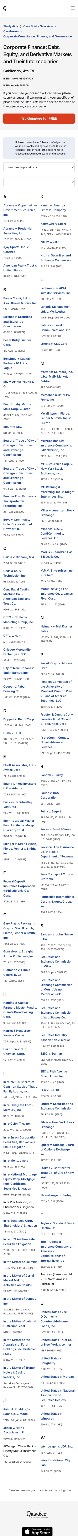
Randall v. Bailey (52, 775)
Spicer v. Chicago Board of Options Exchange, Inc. (57, 1149)
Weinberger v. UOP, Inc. (57, 1446)
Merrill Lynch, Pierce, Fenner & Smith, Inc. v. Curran (56, 418)
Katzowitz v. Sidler (53, 224)
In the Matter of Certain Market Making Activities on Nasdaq (19, 1280)
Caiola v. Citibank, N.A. (19, 557)
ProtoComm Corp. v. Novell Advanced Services (55, 742)
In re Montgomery (15, 1160)
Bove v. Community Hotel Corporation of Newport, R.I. (17, 524)
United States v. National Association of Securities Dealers (58, 1395)
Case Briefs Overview (38, 26)
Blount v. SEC (12, 426)
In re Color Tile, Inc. (17, 1123)
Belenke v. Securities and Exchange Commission (17, 321)
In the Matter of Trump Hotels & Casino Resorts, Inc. (19, 1372)
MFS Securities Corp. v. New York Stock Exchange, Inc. (57, 468)
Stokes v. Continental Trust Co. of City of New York (57, 1172)
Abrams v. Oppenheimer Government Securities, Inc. (20, 210)
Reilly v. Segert (51, 811)
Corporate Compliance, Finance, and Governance (37, 36)
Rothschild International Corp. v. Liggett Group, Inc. (57, 901)
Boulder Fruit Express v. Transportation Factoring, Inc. (19, 500)
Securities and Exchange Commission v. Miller (57, 961)
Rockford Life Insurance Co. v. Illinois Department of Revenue (57, 851)
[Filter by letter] (39, 182)
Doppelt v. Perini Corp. (19, 719)
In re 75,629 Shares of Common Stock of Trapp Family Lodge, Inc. (20, 1086)
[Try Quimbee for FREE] (39, 119)
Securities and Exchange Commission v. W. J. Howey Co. (57, 1012)
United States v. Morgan (57, 1376)
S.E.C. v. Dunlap (51, 1053)
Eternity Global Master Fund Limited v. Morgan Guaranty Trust (19, 825)
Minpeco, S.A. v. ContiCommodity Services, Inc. (52, 533)
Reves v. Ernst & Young (57, 829)
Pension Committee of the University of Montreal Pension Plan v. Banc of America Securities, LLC (56, 691)
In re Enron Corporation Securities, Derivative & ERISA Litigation (19, 1142)
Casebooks (11, 31)
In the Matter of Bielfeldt (20, 1262)
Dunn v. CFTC (12, 733)
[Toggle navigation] (73, 8)
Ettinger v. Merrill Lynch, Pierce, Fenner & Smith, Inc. (20, 848)
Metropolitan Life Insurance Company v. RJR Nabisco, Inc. (56, 445)
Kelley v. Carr (50, 241)
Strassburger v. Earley (56, 1195)
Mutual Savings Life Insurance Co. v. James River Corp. (57, 593)
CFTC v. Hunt (12, 635)
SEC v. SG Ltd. (50, 1090)
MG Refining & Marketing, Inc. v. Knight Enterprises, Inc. (57, 491)
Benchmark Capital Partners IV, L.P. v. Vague (16, 363)
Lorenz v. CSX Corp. (54, 343)
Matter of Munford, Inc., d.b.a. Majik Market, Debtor (57, 376)
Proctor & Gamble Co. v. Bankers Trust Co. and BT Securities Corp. (57, 719)
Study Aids (10, 26)
